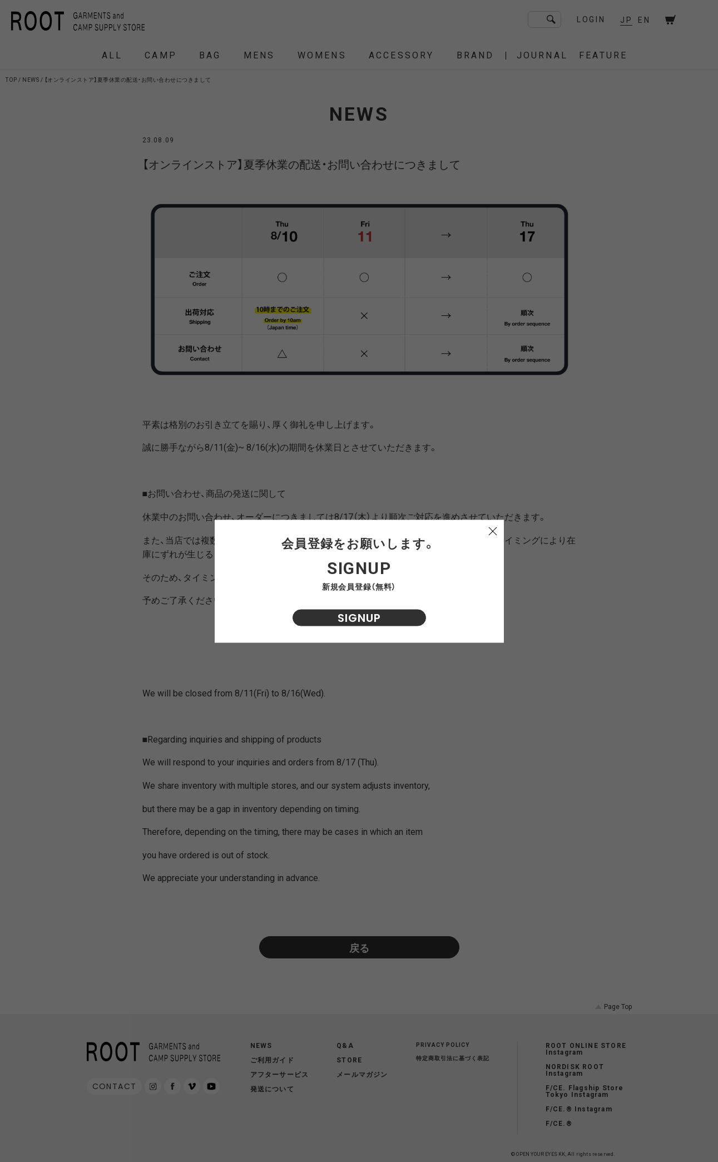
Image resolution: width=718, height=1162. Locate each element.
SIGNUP (359, 617)
